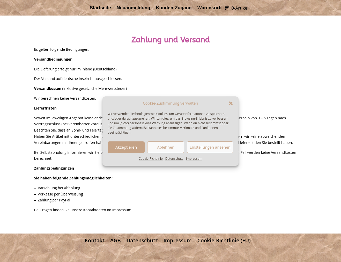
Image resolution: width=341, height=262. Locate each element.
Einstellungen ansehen (210, 147)
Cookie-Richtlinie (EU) (224, 240)
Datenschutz (174, 158)
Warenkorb (209, 8)
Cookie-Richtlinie (151, 158)
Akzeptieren (126, 147)
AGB (115, 240)
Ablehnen (165, 147)
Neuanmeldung (133, 8)
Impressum (194, 158)
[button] (230, 103)
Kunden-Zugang (174, 8)
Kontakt (95, 240)
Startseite (100, 8)
